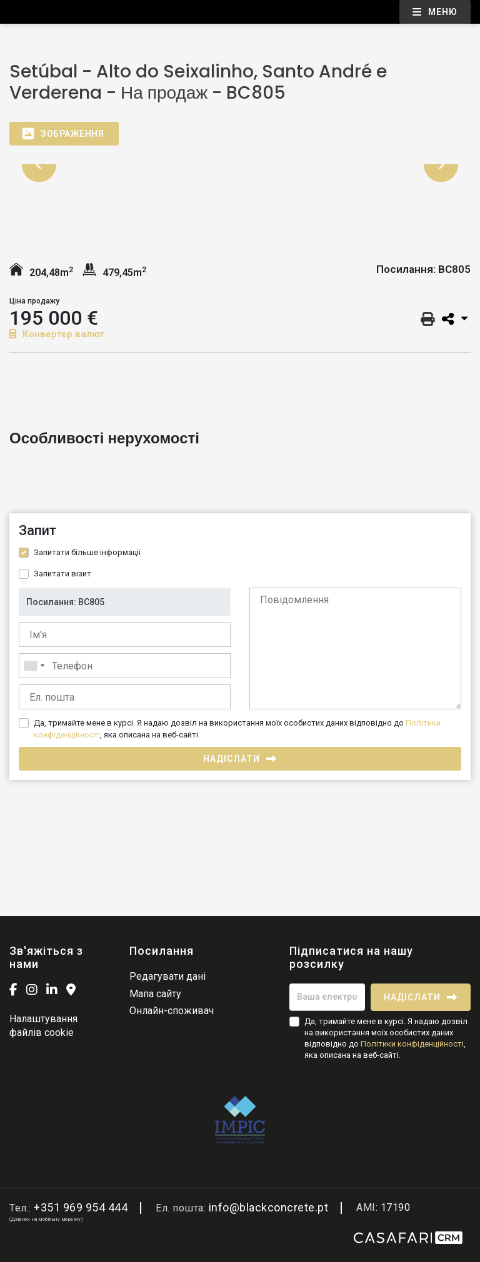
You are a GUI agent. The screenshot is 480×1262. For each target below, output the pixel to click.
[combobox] (124, 666)
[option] (240, 164)
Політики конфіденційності (412, 1043)
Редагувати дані (167, 976)
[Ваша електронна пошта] (327, 997)
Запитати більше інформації (87, 552)
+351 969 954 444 (81, 1207)
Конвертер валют (56, 334)
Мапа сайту (155, 994)
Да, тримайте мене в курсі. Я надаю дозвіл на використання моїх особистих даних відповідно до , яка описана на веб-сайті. (237, 728)
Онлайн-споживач (171, 1011)
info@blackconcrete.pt (269, 1207)
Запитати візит (62, 573)
